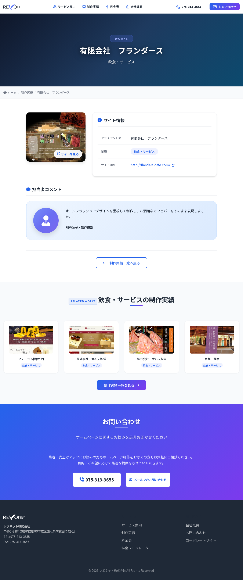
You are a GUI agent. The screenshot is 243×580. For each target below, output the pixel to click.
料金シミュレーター (137, 547)
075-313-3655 (85, 480)
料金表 (112, 6)
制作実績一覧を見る (121, 385)
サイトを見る (71, 156)
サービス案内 (64, 6)
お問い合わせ (224, 7)
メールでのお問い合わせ (148, 479)
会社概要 (134, 6)
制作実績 (90, 6)
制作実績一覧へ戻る (121, 262)
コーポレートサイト (201, 540)
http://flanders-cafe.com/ (152, 164)
